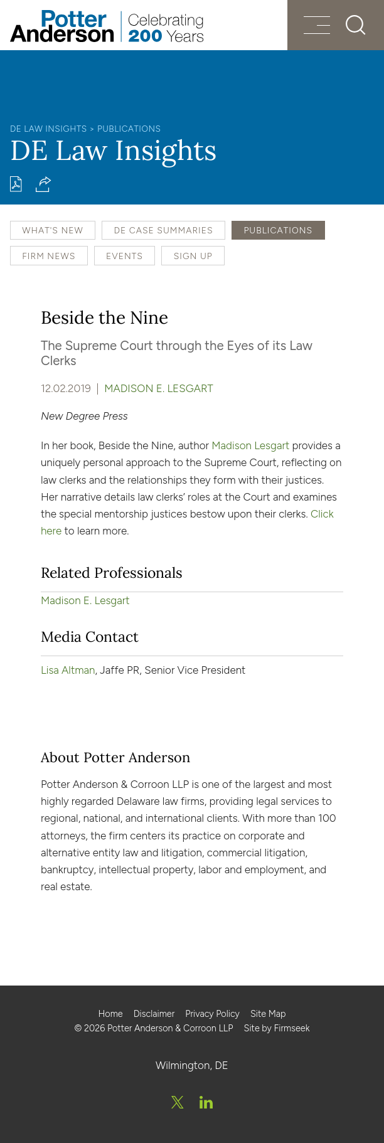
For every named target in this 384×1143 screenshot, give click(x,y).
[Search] (355, 25)
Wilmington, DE (192, 1065)
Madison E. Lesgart (158, 388)
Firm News (48, 256)
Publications (129, 129)
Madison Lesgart (250, 445)
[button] (43, 184)
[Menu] (315, 26)
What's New (52, 230)
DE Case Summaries (163, 230)
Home (110, 1013)
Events (124, 256)
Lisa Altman (68, 670)
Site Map (268, 1013)
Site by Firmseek (276, 1028)
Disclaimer (154, 1013)
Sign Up (193, 256)
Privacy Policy (212, 1013)
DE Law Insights (48, 129)
